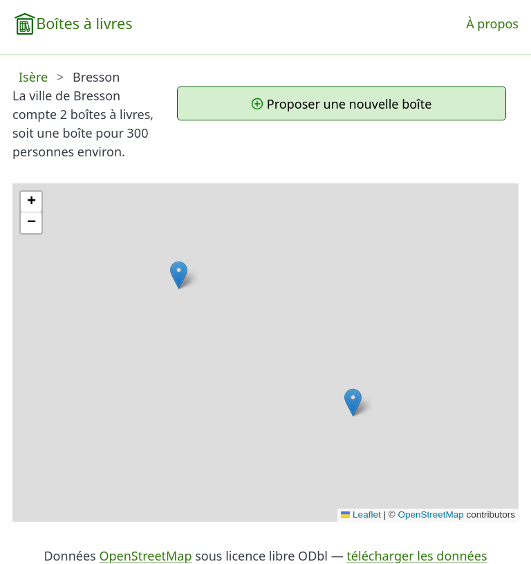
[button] (353, 402)
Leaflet (361, 514)
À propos (492, 23)
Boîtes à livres (84, 23)
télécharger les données (416, 555)
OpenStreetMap (430, 514)
